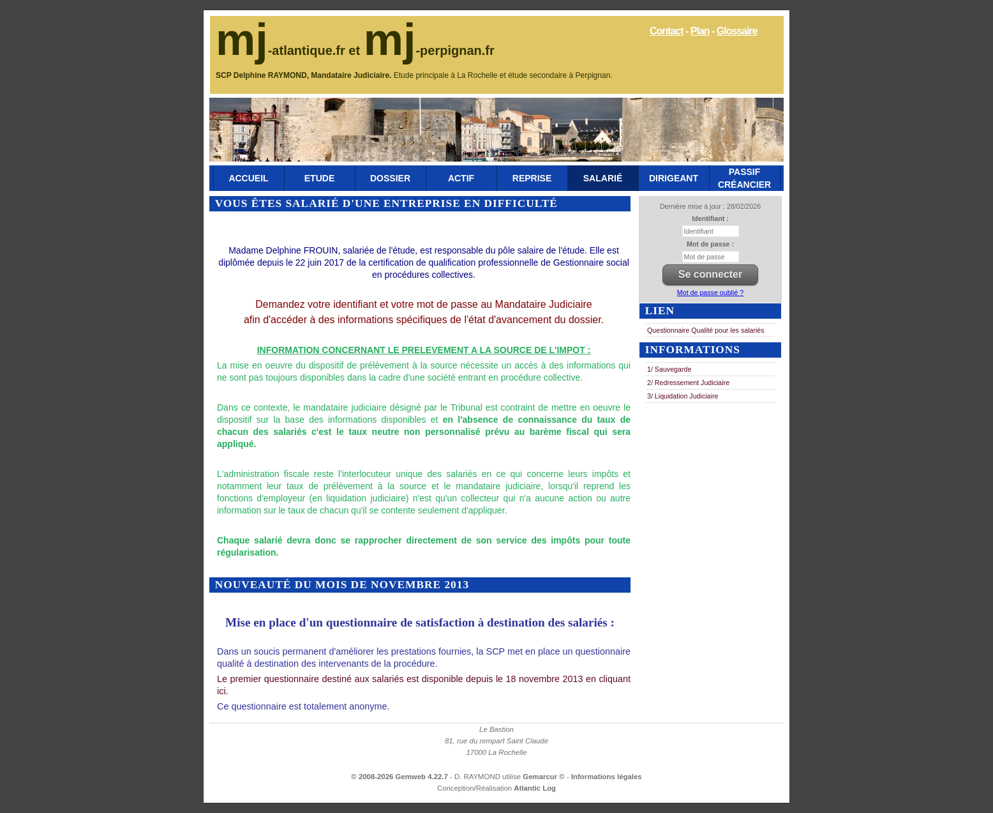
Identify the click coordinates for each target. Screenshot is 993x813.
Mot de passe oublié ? (710, 292)
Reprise (531, 178)
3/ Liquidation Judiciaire (682, 396)
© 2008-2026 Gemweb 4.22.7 (399, 776)
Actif (461, 178)
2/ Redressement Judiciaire (688, 382)
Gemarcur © (545, 776)
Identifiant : (710, 218)
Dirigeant (673, 178)
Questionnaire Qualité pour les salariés (706, 330)
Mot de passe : (710, 244)
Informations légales (606, 776)
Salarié (602, 178)
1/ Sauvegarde (669, 369)
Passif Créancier (744, 178)
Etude (319, 178)
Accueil (248, 178)
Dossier (390, 178)
